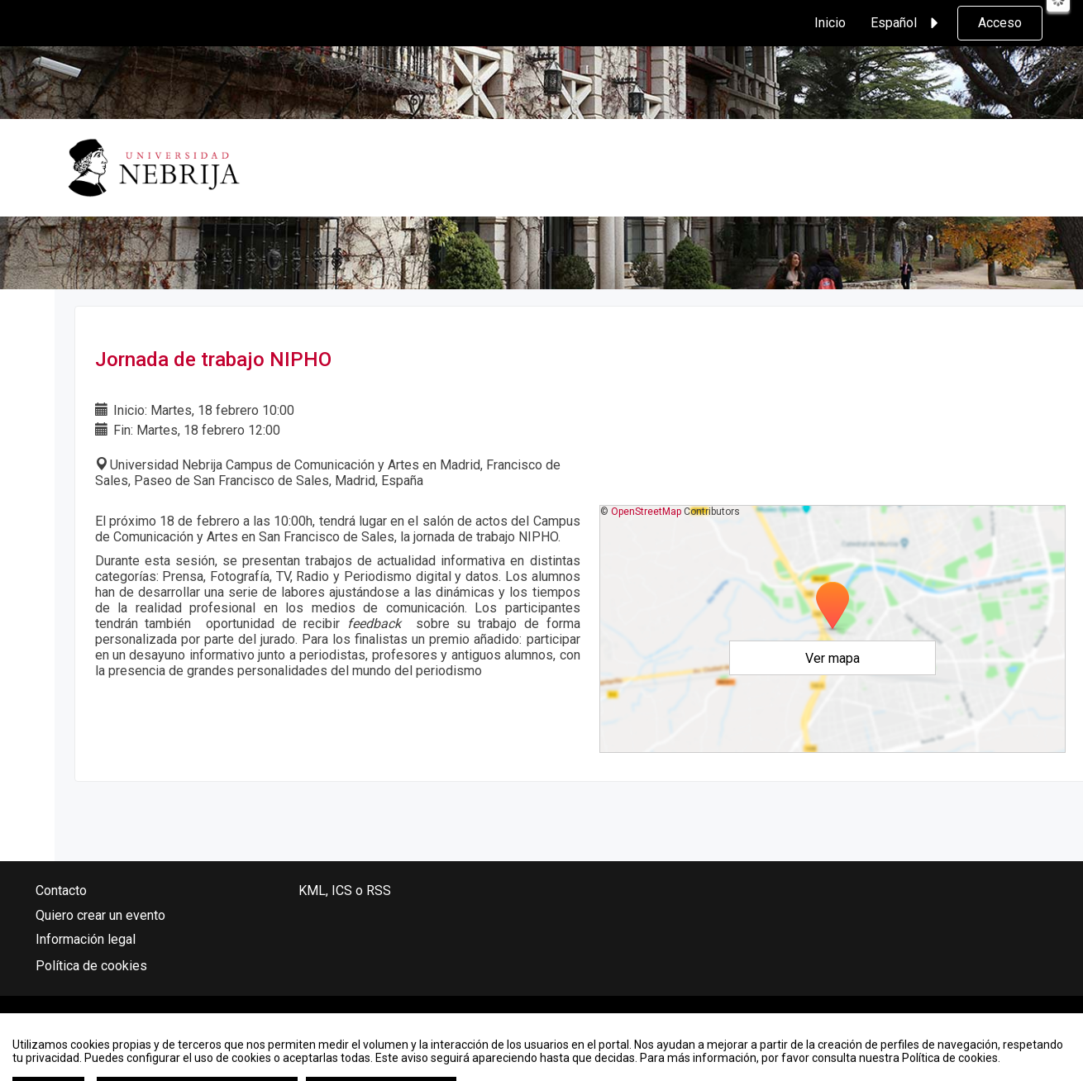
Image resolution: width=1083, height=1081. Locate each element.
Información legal (86, 939)
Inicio (830, 23)
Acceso (1000, 23)
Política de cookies (91, 966)
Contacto (61, 890)
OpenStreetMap (646, 511)
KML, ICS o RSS (344, 890)
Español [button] (907, 23)
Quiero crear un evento (100, 915)
